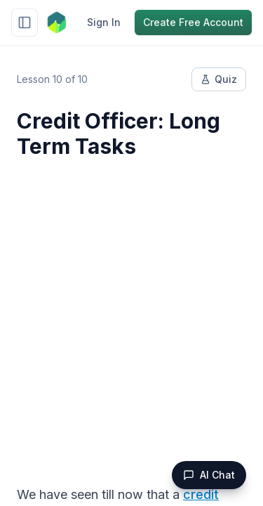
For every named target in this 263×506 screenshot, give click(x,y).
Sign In (104, 22)
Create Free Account (193, 22)
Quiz (219, 79)
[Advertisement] (131, 313)
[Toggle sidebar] (24, 22)
